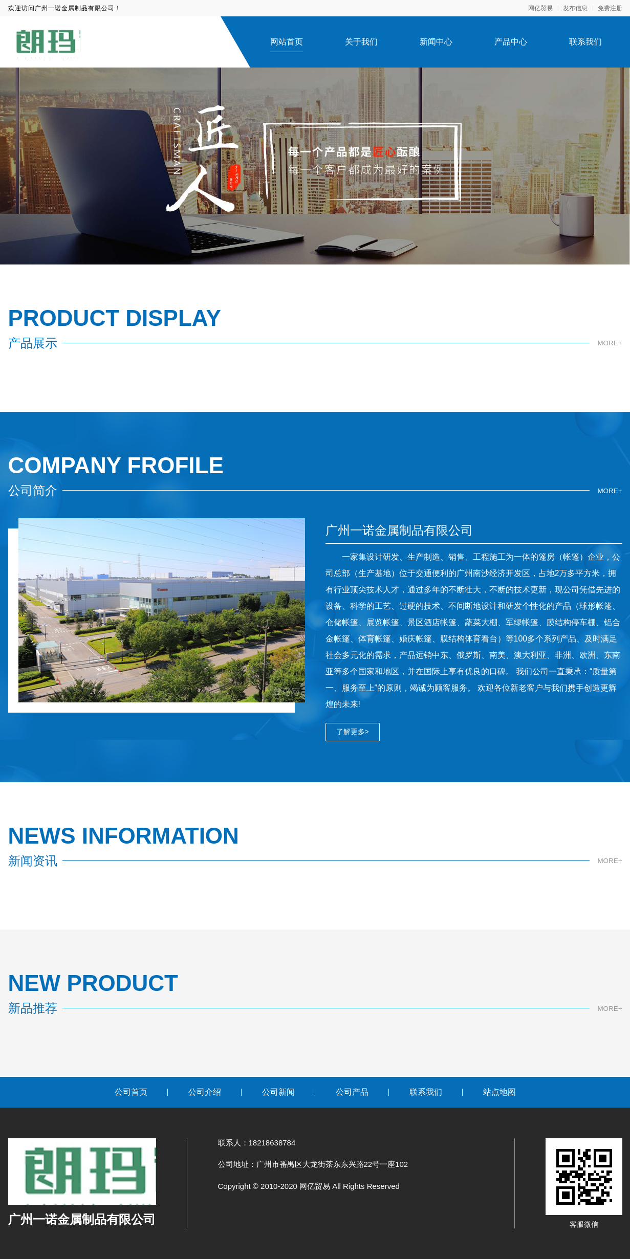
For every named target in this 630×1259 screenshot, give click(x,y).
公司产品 (352, 1092)
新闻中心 (436, 41)
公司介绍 (204, 1092)
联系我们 (585, 41)
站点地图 (499, 1092)
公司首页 (131, 1092)
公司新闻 (278, 1092)
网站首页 (286, 41)
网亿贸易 (540, 8)
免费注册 (610, 8)
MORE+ (609, 343)
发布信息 (575, 8)
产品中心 (510, 41)
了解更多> (352, 731)
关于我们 (361, 41)
